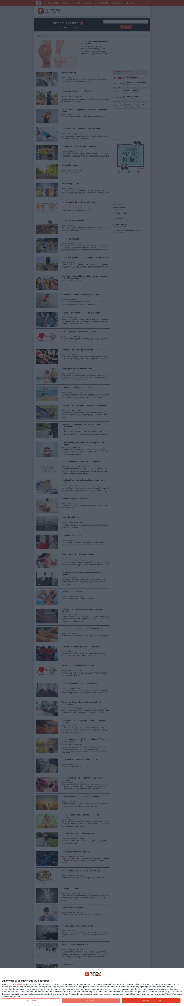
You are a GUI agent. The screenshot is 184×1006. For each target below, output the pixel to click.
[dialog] (92, 987)
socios (19, 984)
